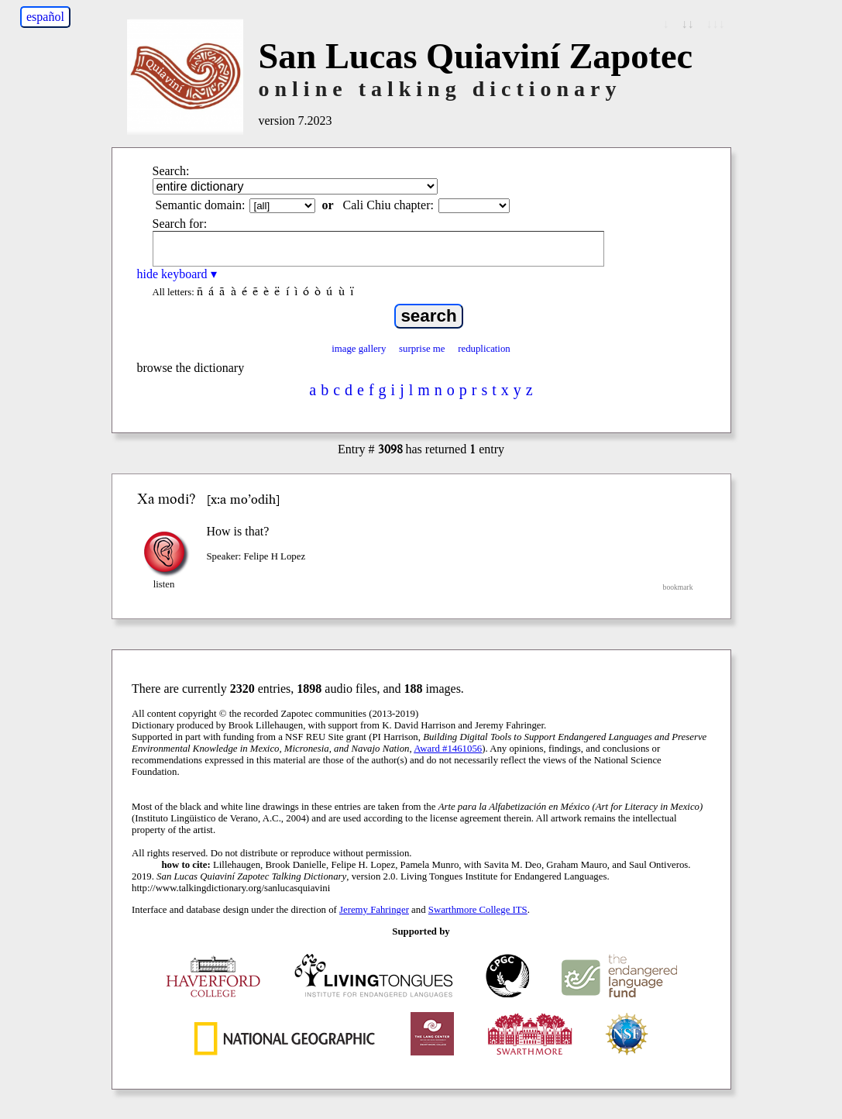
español (45, 16)
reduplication (484, 348)
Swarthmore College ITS (478, 909)
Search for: (180, 223)
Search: (171, 170)
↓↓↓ (715, 23)
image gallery (359, 348)
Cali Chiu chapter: (388, 205)
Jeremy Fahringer (374, 909)
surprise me (422, 348)
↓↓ (688, 23)
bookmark (678, 587)
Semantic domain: (201, 205)
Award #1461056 (448, 748)
